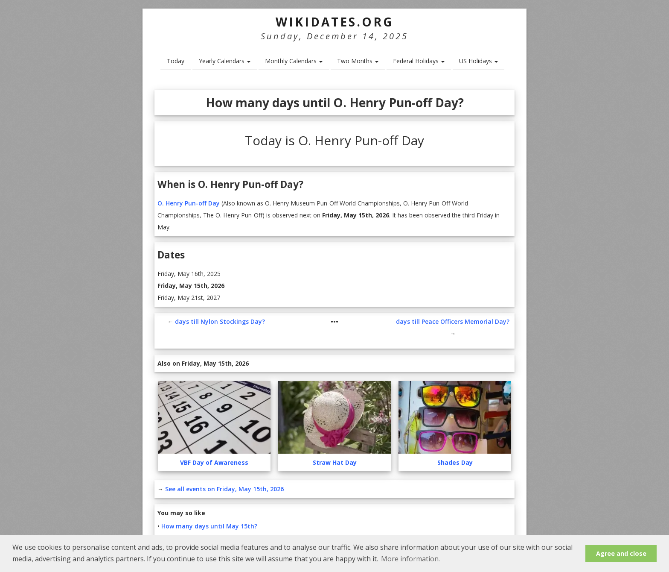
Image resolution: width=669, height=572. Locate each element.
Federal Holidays (419, 61)
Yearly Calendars (224, 61)
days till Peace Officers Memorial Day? (452, 321)
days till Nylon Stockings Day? (220, 321)
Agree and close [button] (621, 553)
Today (175, 61)
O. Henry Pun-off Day (188, 203)
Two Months (357, 61)
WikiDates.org (335, 22)
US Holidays (478, 61)
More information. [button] (410, 558)
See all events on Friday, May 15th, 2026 (224, 489)
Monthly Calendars (294, 61)
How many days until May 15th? (209, 526)
